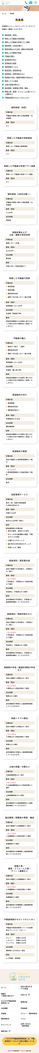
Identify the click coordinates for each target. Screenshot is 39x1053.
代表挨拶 (24, 1008)
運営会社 (5, 1031)
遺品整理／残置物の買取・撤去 (16, 88)
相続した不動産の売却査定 (15, 38)
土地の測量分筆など (12, 84)
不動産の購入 (10, 56)
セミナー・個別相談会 (29, 1013)
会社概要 (4, 1008)
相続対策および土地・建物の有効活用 (19, 49)
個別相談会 (5, 1018)
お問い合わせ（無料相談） (26, 1025)
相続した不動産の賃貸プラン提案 (17, 42)
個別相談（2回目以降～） (14, 45)
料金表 (3, 1013)
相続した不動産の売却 (13, 52)
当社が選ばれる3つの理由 (26, 987)
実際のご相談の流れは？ (7, 995)
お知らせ (25, 994)
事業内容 (24, 1002)
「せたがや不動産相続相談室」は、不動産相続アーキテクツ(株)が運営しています (20, 1041)
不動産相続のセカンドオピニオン (17, 97)
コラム (23, 1018)
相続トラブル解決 (11, 81)
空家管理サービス (11, 67)
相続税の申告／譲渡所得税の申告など (19, 77)
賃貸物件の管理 (10, 63)
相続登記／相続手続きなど (15, 74)
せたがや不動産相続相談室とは (8, 1002)
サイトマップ (6, 1024)
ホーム (4, 13)
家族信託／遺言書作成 (13, 70)
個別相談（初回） (11, 35)
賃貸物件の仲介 (10, 59)
